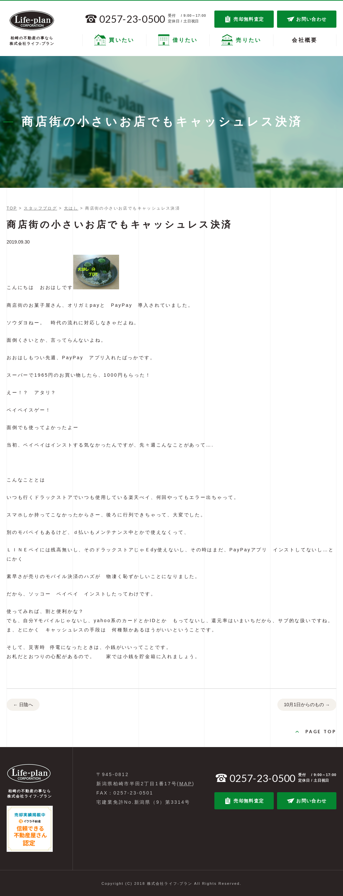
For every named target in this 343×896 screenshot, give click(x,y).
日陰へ (23, 704)
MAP (185, 783)
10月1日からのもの (307, 704)
